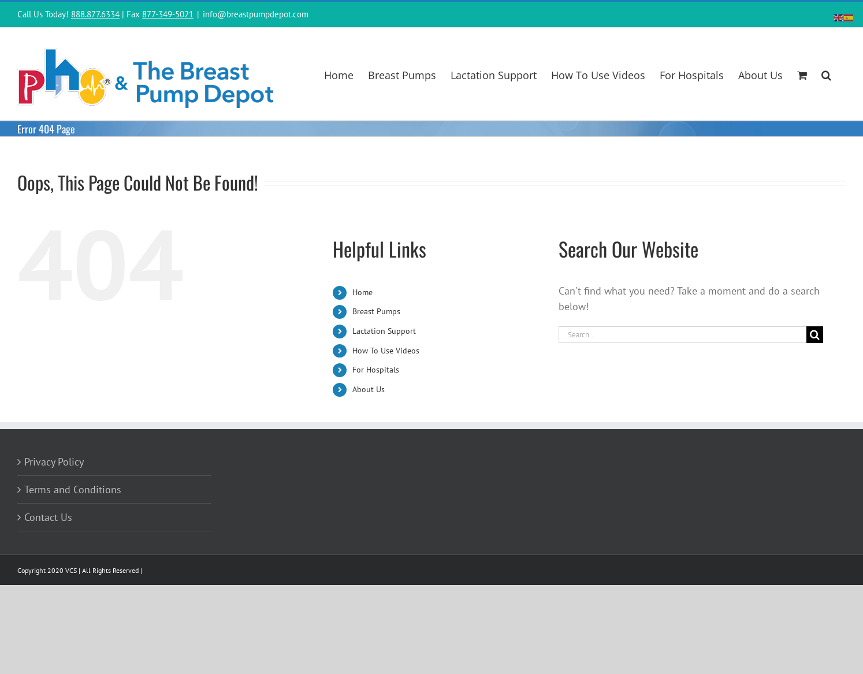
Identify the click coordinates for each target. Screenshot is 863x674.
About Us (368, 389)
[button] (826, 74)
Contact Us (48, 517)
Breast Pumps (376, 311)
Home (362, 292)
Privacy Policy (54, 461)
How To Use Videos (385, 350)
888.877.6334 (95, 14)
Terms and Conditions (72, 489)
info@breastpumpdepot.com (255, 14)
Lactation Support (384, 331)
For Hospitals (375, 369)
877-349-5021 (168, 14)
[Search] (814, 334)
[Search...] (682, 334)
